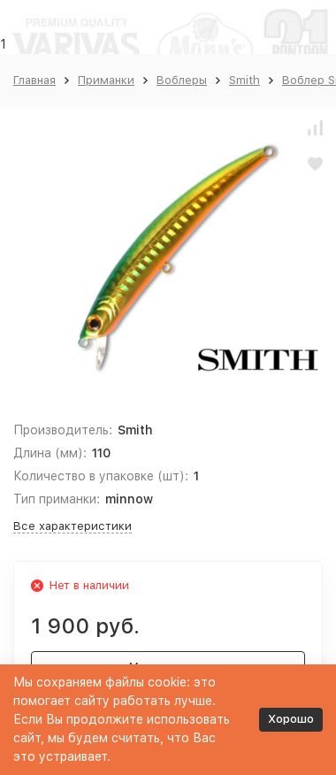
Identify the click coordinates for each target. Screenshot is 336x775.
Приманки (106, 80)
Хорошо (291, 718)
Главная (34, 80)
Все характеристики (72, 526)
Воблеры (182, 80)
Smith (244, 80)
